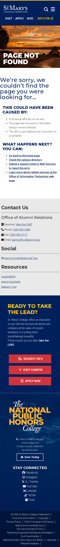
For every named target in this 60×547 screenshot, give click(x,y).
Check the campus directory (25, 159)
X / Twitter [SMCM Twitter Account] (30, 481)
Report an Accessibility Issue (30, 525)
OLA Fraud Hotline (30, 536)
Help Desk (51, 540)
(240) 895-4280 (21, 229)
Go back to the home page (24, 155)
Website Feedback (30, 543)
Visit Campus (29, 369)
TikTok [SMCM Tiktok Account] (30, 495)
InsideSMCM (8, 276)
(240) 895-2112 (18, 234)
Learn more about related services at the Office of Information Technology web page (33, 176)
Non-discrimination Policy (30, 529)
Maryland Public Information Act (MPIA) (23, 540)
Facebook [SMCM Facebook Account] (30, 472)
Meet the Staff (24, 224)
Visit (8, 18)
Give (30, 18)
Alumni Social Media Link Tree (19, 258)
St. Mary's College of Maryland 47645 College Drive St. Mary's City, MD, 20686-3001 (30, 443)
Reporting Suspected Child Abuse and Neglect (30, 532)
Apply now (30, 381)
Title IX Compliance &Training (38, 522)
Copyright (43, 518)
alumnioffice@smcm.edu (26, 239)
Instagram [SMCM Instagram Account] (30, 477)
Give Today (30, 457)
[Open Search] (45, 9)
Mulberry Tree (8, 286)
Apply (19, 18)
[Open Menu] (53, 9)
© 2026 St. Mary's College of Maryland (30, 514)
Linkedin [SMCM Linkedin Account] (30, 490)
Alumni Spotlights (10, 281)
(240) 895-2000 (30, 450)
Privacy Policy (14, 522)
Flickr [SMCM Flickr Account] (30, 500)
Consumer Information (23, 518)
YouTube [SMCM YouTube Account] (30, 486)
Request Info (30, 358)
